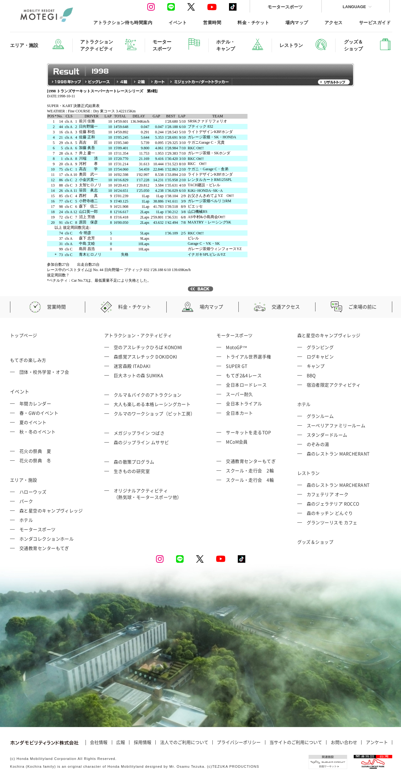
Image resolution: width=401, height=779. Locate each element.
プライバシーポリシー (239, 742)
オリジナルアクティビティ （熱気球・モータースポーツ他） (148, 493)
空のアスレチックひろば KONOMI (148, 347)
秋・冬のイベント (37, 431)
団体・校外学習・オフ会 (44, 372)
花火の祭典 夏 (35, 451)
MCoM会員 (237, 441)
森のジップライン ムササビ (141, 442)
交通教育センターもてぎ (44, 548)
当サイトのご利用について (295, 742)
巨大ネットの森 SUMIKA (138, 375)
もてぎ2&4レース (244, 375)
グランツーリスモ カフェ (332, 522)
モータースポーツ (285, 7)
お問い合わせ (344, 742)
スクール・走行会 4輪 (250, 480)
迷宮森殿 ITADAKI (132, 366)
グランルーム (320, 416)
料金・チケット (253, 22)
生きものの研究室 (132, 471)
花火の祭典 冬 (35, 460)
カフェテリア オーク (328, 494)
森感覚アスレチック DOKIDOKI (145, 356)
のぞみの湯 (318, 444)
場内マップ (296, 22)
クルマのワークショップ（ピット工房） (154, 413)
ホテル (26, 520)
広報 (120, 742)
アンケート (377, 742)
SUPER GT (236, 366)
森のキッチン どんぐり (330, 513)
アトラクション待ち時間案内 (122, 22)
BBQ (311, 375)
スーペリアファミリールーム (336, 425)
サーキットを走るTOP (248, 432)
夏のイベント (33, 422)
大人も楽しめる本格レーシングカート (152, 404)
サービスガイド (375, 22)
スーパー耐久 (239, 394)
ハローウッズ (33, 492)
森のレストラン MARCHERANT (338, 453)
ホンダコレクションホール (46, 539)
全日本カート (239, 413)
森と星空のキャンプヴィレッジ (51, 510)
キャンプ (316, 366)
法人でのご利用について (184, 742)
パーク (26, 501)
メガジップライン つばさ (139, 433)
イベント (178, 22)
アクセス (334, 22)
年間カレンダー (35, 403)
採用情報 (142, 742)
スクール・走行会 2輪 (250, 470)
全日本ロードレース (246, 385)
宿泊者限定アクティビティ (334, 385)
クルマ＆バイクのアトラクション (148, 395)
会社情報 (98, 742)
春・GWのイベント (38, 413)
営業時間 (212, 22)
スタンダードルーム (327, 435)
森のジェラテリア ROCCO (333, 503)
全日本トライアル (244, 403)
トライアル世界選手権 (248, 356)
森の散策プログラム (134, 462)
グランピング (320, 347)
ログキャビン (320, 356)
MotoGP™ (236, 347)
